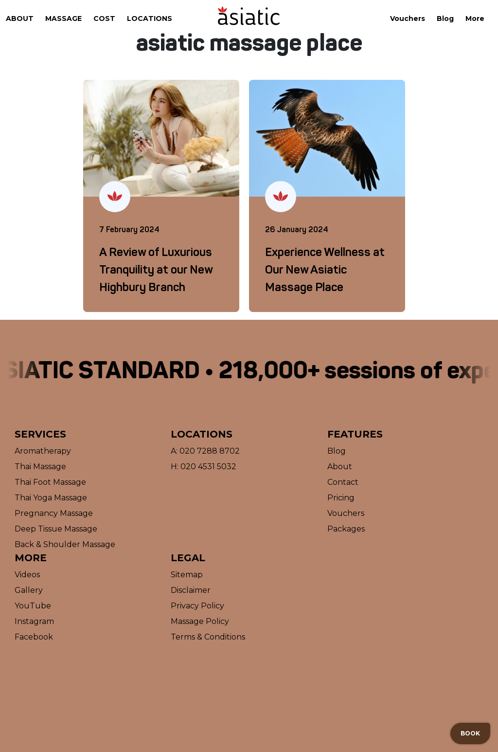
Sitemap (187, 574)
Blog (445, 18)
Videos (27, 574)
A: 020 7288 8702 (205, 451)
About (20, 18)
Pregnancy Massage (54, 513)
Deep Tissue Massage (56, 528)
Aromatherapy (43, 451)
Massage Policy (200, 621)
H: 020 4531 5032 (203, 466)
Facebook (34, 637)
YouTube (33, 605)
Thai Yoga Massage (51, 497)
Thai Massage (40, 466)
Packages (346, 528)
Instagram (34, 621)
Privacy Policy (197, 605)
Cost (104, 18)
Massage (63, 18)
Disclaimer (191, 590)
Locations (149, 18)
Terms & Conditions (208, 637)
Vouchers (407, 18)
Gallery (29, 590)
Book (470, 733)
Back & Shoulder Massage (65, 544)
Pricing (341, 497)
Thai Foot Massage (50, 482)
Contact (342, 482)
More (474, 18)
